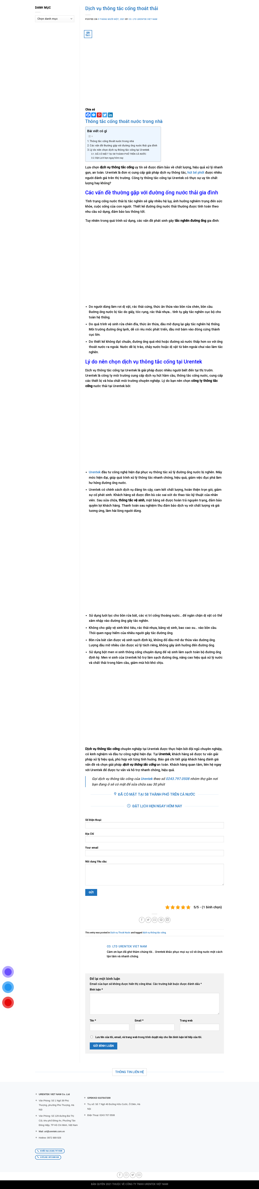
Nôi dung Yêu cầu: (154, 874)
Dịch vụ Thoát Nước (120, 932)
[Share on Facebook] (142, 920)
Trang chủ (83, 6)
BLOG (137, 6)
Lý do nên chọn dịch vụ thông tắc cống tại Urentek (119, 149)
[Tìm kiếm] (73, 6)
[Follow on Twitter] (133, 1175)
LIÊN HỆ (147, 6)
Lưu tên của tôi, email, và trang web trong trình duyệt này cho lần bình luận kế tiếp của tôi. (148, 1037)
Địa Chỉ (154, 838)
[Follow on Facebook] (120, 1175)
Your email (154, 852)
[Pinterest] (99, 114)
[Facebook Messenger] (93, 114)
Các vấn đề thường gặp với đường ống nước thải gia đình (123, 145)
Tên (93, 1020)
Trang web (186, 1020)
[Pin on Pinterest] (161, 920)
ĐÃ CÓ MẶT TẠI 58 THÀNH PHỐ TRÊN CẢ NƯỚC (120, 154)
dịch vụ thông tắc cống (154, 932)
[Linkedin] (110, 114)
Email (139, 1020)
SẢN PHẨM (100, 6)
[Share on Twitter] (148, 920)
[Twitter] (104, 114)
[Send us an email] (139, 1175)
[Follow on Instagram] (126, 1175)
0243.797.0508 (177, 779)
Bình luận (96, 989)
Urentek (95, 472)
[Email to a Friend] (155, 920)
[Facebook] (88, 114)
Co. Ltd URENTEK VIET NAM (143, 19)
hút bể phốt (195, 172)
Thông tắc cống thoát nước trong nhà (112, 141)
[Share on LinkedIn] (168, 920)
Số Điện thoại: (154, 825)
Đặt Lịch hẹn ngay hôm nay (109, 157)
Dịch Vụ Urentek (121, 6)
